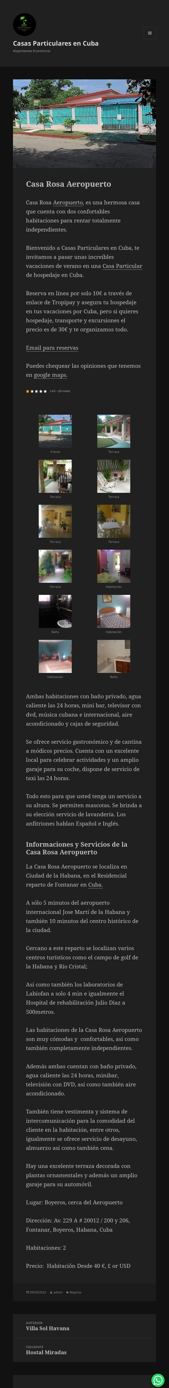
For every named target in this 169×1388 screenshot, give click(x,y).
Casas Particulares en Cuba (56, 43)
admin (58, 1292)
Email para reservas (52, 347)
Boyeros (75, 1292)
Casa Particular (122, 265)
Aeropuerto (68, 202)
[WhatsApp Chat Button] (158, 1380)
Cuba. (95, 884)
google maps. (50, 374)
